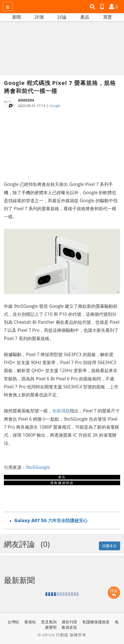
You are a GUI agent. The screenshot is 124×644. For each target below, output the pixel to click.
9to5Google (38, 467)
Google (54, 105)
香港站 (30, 621)
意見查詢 (49, 621)
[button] (93, 7)
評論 (114, 592)
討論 (62, 17)
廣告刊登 (69, 621)
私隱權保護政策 (96, 621)
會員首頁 (69, 627)
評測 (39, 17)
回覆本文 (109, 545)
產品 (84, 17)
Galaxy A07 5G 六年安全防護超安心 (51, 520)
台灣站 (13, 621)
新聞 (16, 17)
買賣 (107, 17)
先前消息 (61, 410)
